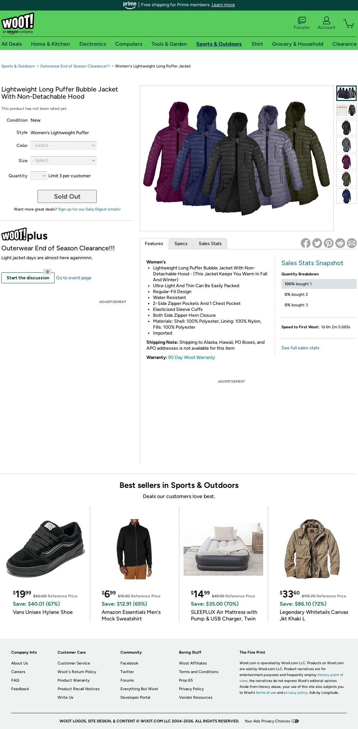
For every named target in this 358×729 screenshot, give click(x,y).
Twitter (127, 671)
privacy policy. (296, 693)
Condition (17, 120)
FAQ (15, 680)
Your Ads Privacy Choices (267, 721)
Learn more (223, 5)
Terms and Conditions (198, 671)
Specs (181, 243)
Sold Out (67, 196)
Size (23, 160)
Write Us (65, 697)
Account (326, 23)
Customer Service (74, 663)
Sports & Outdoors (18, 66)
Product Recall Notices (79, 689)
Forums (302, 23)
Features (154, 243)
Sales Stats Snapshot (312, 263)
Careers (18, 671)
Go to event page (73, 278)
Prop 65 (186, 680)
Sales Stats (210, 243)
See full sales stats (300, 348)
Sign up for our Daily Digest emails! (89, 209)
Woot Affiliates (193, 663)
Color (22, 145)
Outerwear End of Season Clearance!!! (75, 66)
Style (22, 132)
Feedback (20, 689)
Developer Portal (135, 697)
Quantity (18, 176)
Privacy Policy (191, 689)
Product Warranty (74, 680)
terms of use (266, 693)
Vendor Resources (196, 697)
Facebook (129, 663)
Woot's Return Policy (77, 671)
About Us (19, 663)
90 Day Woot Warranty (191, 357)
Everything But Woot (139, 689)
